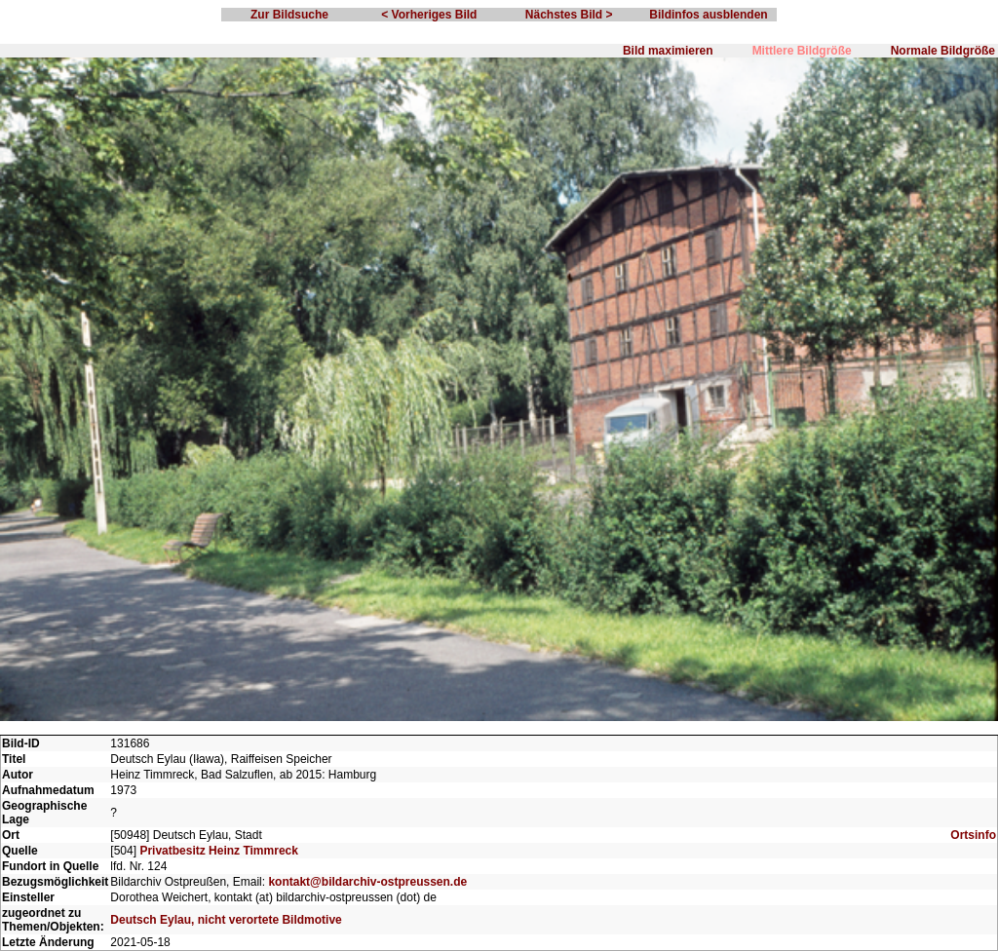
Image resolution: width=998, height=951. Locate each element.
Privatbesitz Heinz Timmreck (218, 850)
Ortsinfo (973, 835)
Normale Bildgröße (943, 50)
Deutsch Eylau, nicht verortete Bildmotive (225, 920)
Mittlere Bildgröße (802, 50)
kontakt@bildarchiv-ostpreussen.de (367, 882)
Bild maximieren (668, 50)
